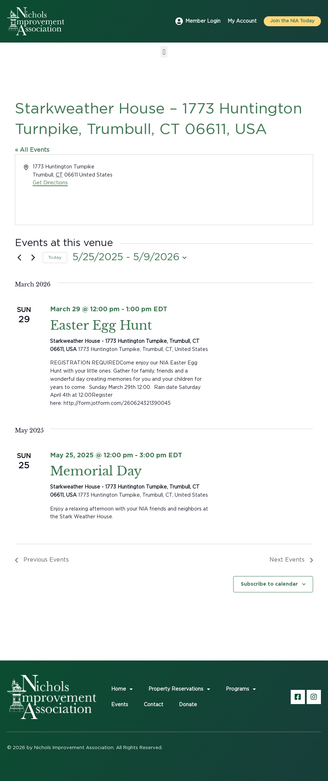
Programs (241, 689)
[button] (163, 52)
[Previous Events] (19, 257)
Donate (188, 704)
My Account (242, 21)
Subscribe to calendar (269, 583)
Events (119, 704)
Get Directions (50, 182)
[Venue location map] (237, 189)
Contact (153, 704)
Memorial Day (96, 471)
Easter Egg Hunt (101, 325)
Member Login (202, 21)
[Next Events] (33, 257)
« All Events (32, 150)
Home (122, 689)
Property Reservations (179, 689)
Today (54, 257)
